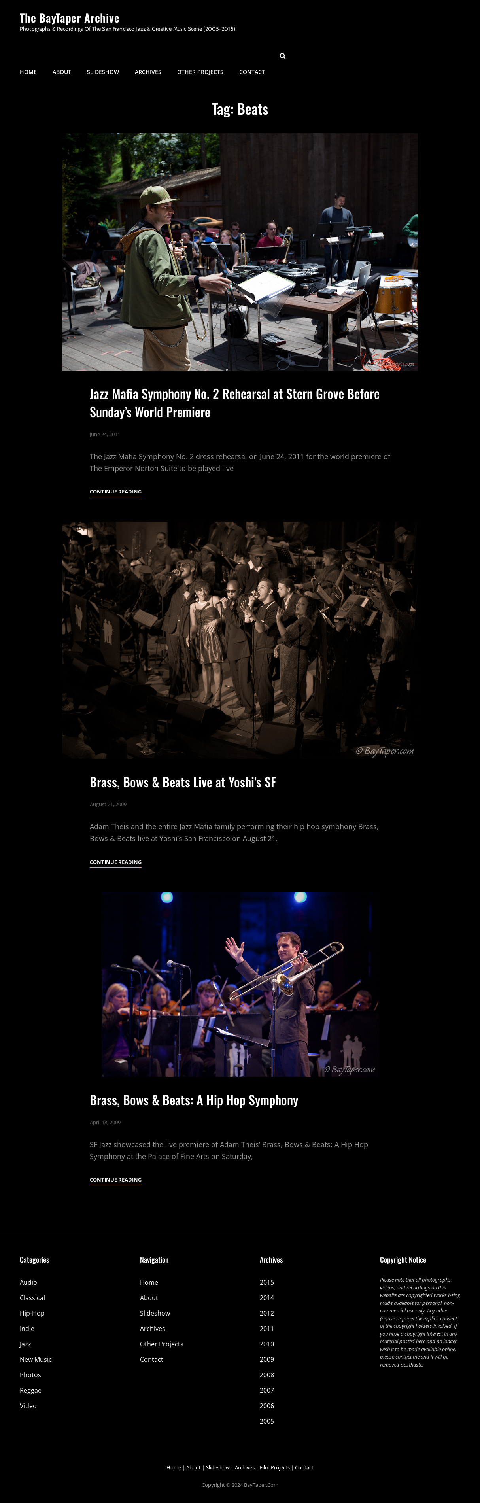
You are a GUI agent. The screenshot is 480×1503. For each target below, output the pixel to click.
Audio (28, 1282)
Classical (32, 1297)
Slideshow (103, 55)
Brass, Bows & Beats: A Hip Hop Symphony (194, 1129)
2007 (267, 1390)
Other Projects (200, 55)
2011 (267, 1328)
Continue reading (116, 491)
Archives (148, 55)
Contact (252, 55)
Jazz (25, 1344)
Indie (27, 1328)
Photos (30, 1375)
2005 (267, 1421)
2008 (267, 1375)
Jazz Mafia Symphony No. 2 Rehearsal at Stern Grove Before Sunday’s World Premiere (235, 402)
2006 (267, 1405)
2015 (267, 1282)
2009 (267, 1359)
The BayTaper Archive (70, 17)
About (62, 55)
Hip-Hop (32, 1313)
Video (28, 1405)
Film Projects (275, 1467)
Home (28, 55)
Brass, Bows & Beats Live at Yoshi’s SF (183, 811)
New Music (36, 1359)
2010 (267, 1344)
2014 (267, 1297)
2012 (267, 1313)
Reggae (31, 1390)
